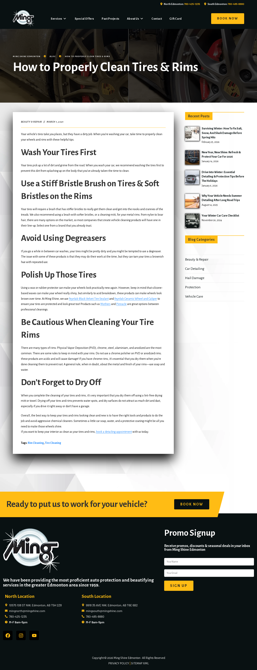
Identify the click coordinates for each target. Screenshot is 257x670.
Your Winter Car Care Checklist (220, 215)
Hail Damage (194, 278)
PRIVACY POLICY (118, 663)
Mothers (105, 304)
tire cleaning (53, 442)
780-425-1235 (192, 3)
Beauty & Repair (31, 122)
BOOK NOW (227, 18)
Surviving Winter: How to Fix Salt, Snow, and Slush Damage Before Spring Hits (222, 133)
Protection (193, 287)
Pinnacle (121, 304)
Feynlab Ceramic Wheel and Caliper (135, 298)
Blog (53, 56)
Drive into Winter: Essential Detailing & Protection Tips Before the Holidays (223, 177)
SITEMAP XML (140, 663)
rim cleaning (36, 442)
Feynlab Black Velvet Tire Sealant (89, 298)
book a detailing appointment (114, 431)
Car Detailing (194, 269)
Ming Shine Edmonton (26, 56)
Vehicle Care (194, 296)
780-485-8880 (236, 3)
